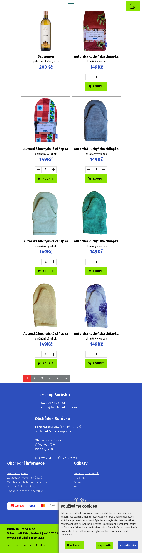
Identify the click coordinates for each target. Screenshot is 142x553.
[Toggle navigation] (71, 4)
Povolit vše (128, 545)
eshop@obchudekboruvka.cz (60, 407)
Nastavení (75, 545)
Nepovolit (104, 545)
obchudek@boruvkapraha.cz (55, 431)
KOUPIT (96, 86)
